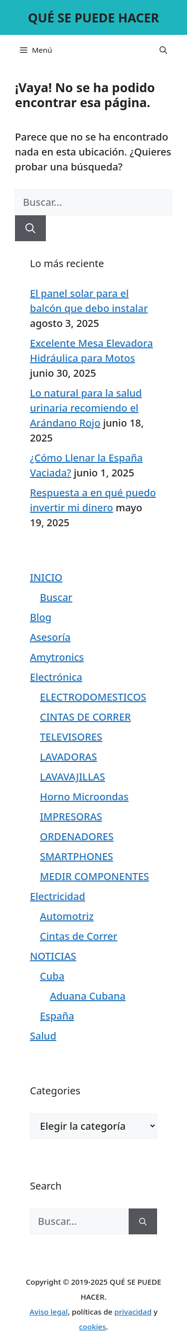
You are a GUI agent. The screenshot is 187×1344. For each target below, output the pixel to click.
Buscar (56, 597)
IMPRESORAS (71, 816)
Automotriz (67, 916)
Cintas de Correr (78, 936)
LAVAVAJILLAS (72, 776)
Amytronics (57, 657)
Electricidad (57, 896)
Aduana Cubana (88, 996)
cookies (92, 1327)
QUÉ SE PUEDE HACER (93, 17)
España (57, 1016)
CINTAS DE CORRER (85, 717)
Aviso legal (48, 1312)
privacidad (133, 1312)
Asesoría (50, 637)
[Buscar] (30, 228)
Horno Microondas (84, 796)
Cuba (52, 976)
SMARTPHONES (76, 856)
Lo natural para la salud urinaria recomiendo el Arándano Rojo (86, 408)
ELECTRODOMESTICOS (93, 697)
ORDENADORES (77, 836)
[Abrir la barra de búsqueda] (163, 50)
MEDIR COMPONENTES (94, 876)
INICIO (46, 577)
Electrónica (56, 677)
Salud (43, 1036)
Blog (40, 617)
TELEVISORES (71, 737)
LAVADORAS (68, 756)
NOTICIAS (53, 956)
